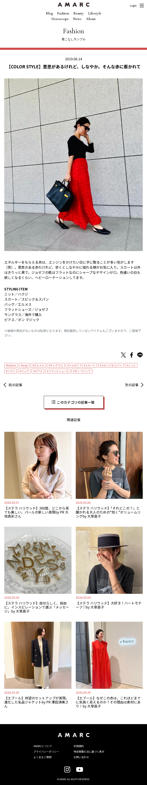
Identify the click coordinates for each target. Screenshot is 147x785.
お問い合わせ (81, 757)
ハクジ (11, 371)
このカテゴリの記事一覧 (76, 402)
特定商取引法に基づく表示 (89, 751)
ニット (132, 365)
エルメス (39, 365)
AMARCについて (42, 746)
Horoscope (60, 18)
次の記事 (131, 384)
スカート (90, 365)
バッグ (25, 371)
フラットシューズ (58, 371)
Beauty (78, 13)
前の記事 (15, 384)
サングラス (56, 365)
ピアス (38, 371)
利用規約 (79, 746)
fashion (11, 365)
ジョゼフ (74, 365)
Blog (49, 13)
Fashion (63, 13)
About (91, 18)
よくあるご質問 (42, 757)
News (77, 18)
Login (133, 5)
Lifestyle (94, 13)
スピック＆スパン (111, 365)
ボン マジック (83, 371)
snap (25, 365)
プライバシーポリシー (46, 751)
